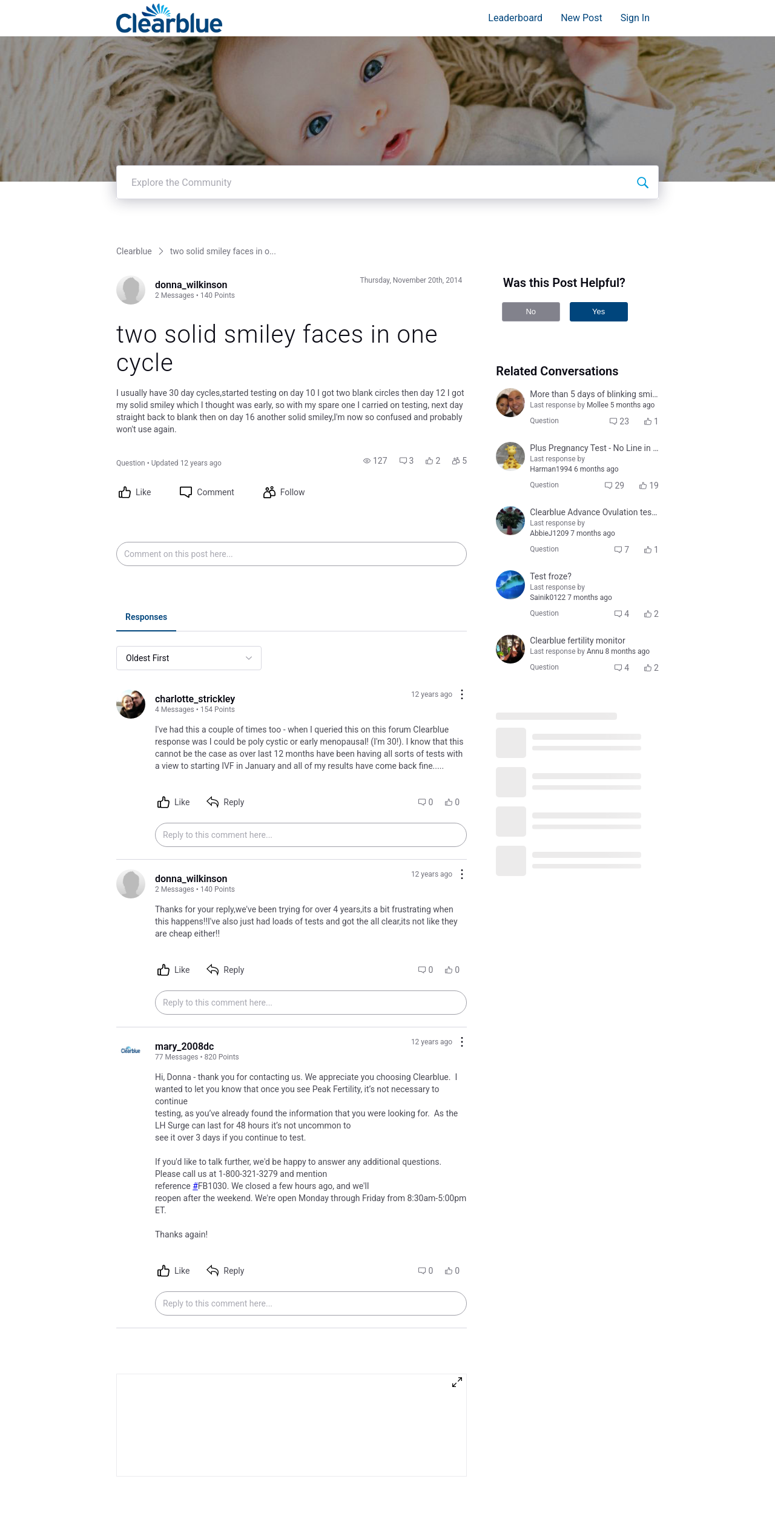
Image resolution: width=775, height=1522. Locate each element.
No (531, 300)
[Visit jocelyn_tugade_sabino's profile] (510, 391)
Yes (598, 300)
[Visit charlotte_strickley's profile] (130, 693)
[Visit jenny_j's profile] (510, 445)
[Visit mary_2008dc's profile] (130, 1040)
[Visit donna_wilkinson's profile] (130, 279)
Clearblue (134, 240)
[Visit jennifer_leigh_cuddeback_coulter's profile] (510, 573)
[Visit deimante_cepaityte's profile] (510, 638)
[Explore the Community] (642, 171)
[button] (375, 450)
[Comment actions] (462, 684)
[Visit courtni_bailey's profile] (510, 509)
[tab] (146, 607)
